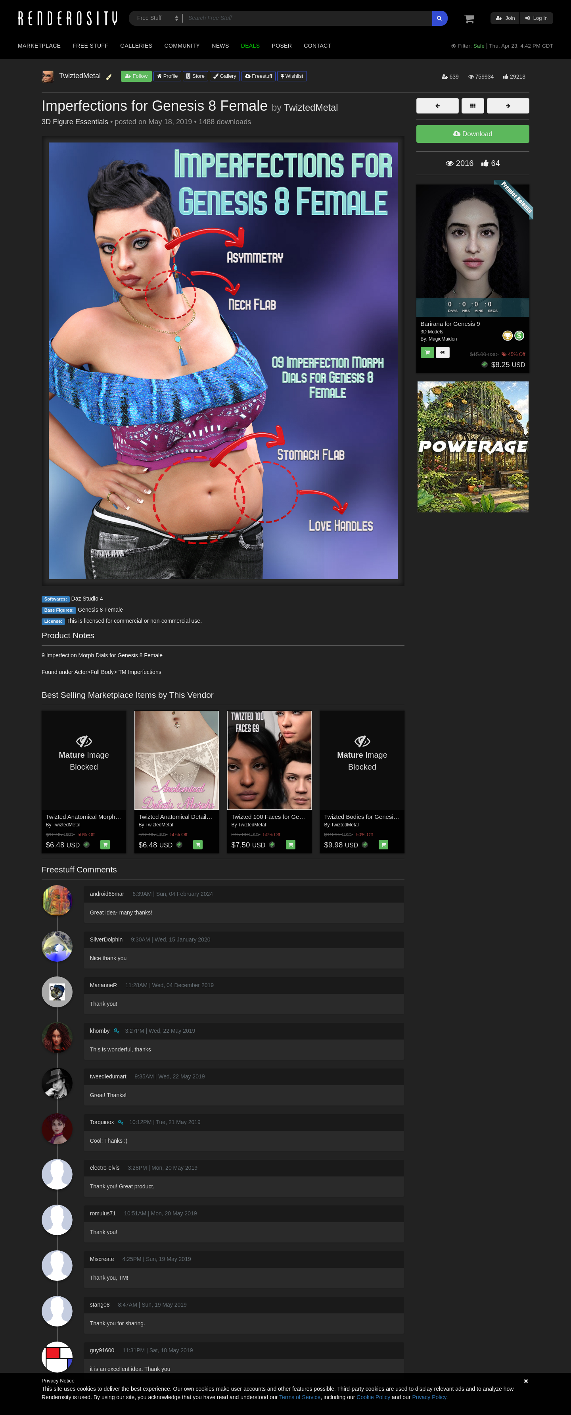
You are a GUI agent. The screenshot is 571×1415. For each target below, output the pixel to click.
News (220, 45)
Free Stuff (90, 45)
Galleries (136, 45)
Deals (250, 45)
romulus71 (103, 1213)
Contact (317, 45)
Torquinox (102, 1122)
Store (195, 76)
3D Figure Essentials (75, 122)
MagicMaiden (443, 339)
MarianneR (103, 985)
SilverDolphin (106, 939)
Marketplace (39, 45)
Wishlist (292, 76)
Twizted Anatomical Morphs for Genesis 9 (100, 816)
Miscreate (102, 1259)
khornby (100, 1031)
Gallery (224, 76)
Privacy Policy (429, 1397)
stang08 (100, 1304)
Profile (167, 76)
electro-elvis (105, 1168)
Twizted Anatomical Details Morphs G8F (191, 816)
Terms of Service (299, 1397)
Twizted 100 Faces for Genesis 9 (275, 816)
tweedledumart (108, 1076)
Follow (136, 76)
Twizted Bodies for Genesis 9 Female (373, 816)
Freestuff (258, 76)
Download (472, 134)
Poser (282, 45)
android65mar (107, 894)
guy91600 (102, 1350)
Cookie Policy (373, 1397)
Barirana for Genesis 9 (450, 323)
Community (182, 45)
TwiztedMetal (311, 107)
